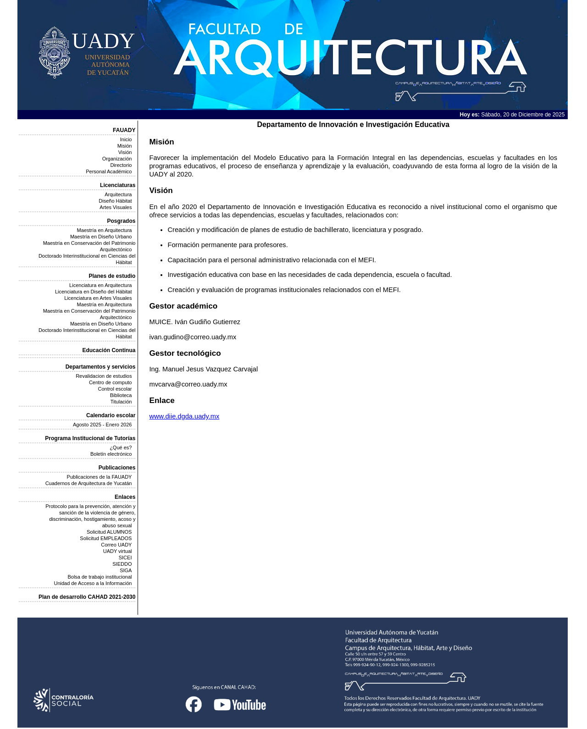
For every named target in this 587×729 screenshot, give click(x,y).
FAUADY (124, 130)
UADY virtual (117, 551)
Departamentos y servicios (101, 367)
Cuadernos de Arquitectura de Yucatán (88, 483)
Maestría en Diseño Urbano (101, 236)
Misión (124, 146)
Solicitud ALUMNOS (109, 532)
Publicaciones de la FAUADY (99, 477)
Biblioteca (121, 395)
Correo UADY (116, 544)
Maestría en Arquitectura (104, 230)
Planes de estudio (112, 276)
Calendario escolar (110, 415)
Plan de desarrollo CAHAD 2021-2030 (87, 597)
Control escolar (115, 389)
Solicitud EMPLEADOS (106, 538)
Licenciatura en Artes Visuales (98, 298)
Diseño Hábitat (115, 201)
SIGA (126, 570)
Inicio (126, 139)
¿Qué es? (121, 447)
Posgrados (121, 221)
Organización (117, 158)
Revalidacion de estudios (104, 376)
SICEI (125, 557)
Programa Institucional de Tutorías (90, 438)
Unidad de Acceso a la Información (93, 583)
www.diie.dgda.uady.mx (184, 416)
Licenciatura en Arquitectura (100, 285)
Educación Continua (108, 350)
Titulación (121, 401)
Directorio (121, 165)
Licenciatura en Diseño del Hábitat (93, 291)
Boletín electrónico (111, 454)
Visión (125, 152)
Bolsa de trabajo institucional (99, 577)
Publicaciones (117, 467)
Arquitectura (118, 194)
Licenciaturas (117, 185)
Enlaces (125, 497)
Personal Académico (109, 171)
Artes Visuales (116, 207)
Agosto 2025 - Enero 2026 (102, 424)
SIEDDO (122, 564)
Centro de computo (110, 382)
